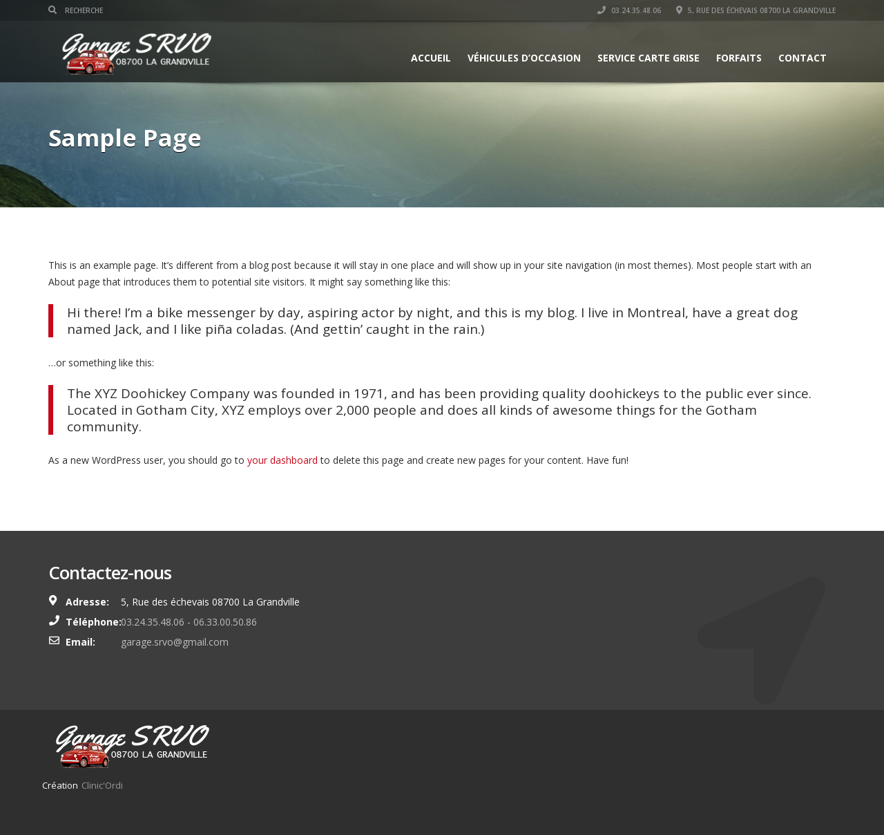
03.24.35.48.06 (629, 10)
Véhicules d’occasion (524, 57)
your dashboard (282, 460)
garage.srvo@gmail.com (175, 641)
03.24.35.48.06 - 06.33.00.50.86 (189, 621)
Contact (802, 57)
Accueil (431, 57)
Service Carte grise (648, 57)
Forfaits (739, 57)
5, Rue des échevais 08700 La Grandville (756, 10)
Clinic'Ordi (102, 785)
